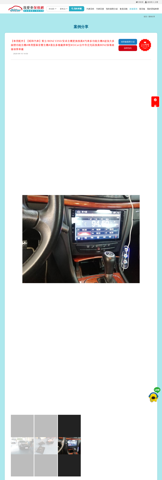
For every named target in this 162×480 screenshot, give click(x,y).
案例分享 (152, 16)
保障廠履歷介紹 (128, 41)
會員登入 (150, 2)
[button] (13, 270)
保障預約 (128, 48)
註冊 (156, 2)
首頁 (145, 16)
